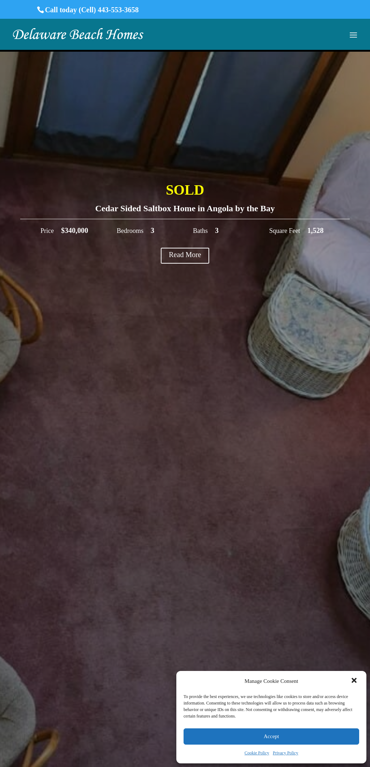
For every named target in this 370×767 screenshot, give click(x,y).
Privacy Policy (285, 752)
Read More (185, 255)
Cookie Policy (257, 752)
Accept (271, 736)
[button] (354, 681)
